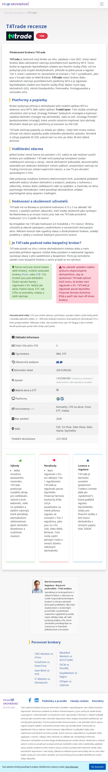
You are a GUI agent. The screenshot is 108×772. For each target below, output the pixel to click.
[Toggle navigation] (102, 4)
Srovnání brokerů (14, 12)
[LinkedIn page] (37, 701)
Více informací (71, 767)
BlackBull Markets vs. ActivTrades (66, 656)
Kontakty (98, 701)
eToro (25, 274)
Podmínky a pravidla (54, 701)
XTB (38, 274)
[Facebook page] (30, 701)
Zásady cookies (79, 701)
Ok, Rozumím (97, 767)
